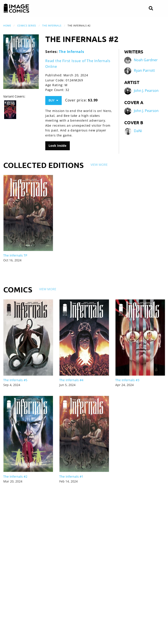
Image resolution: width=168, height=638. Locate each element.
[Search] (151, 8)
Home (7, 25)
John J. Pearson (146, 90)
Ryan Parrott (144, 70)
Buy (53, 100)
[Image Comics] (16, 8)
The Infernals (51, 25)
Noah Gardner (146, 60)
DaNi (138, 131)
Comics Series (26, 25)
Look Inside (57, 145)
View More (99, 165)
